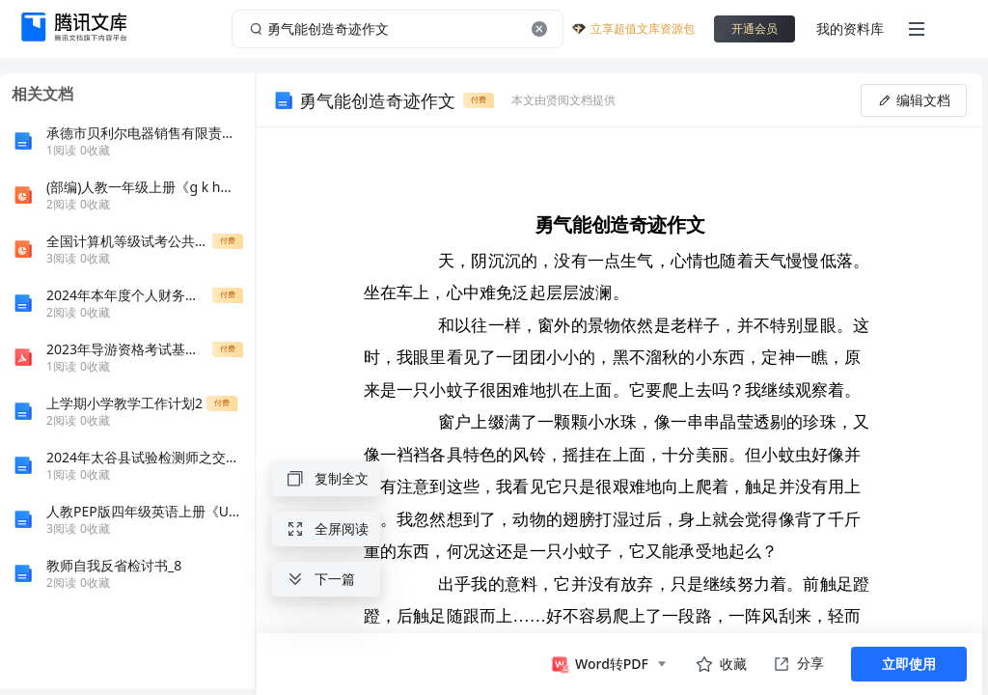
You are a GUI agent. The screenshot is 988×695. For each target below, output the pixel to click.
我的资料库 (850, 28)
